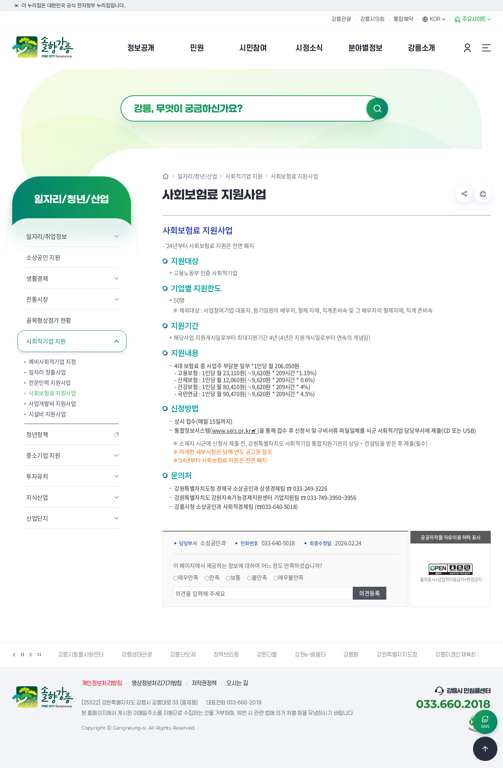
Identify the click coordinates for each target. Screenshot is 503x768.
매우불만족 (291, 577)
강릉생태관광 (137, 655)
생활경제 (37, 278)
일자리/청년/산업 (197, 176)
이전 (14, 654)
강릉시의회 (372, 19)
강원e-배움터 (310, 655)
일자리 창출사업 (47, 371)
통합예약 (403, 19)
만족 (214, 577)
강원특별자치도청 (397, 655)
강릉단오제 (183, 655)
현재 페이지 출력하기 (483, 194)
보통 (236, 577)
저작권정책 (204, 683)
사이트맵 (486, 47)
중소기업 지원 (43, 455)
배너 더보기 (39, 654)
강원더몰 (267, 655)
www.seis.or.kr (234, 430)
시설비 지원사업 (47, 413)
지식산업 (37, 497)
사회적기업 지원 (46, 341)
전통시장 (37, 299)
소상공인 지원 (43, 257)
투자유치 (37, 476)
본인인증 (468, 47)
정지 (22, 654)
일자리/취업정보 (46, 236)
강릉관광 (341, 19)
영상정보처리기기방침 (157, 683)
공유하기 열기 (464, 194)
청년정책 (37, 434)
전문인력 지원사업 (50, 382)
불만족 (259, 577)
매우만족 (188, 577)
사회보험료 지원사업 (52, 392)
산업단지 (37, 518)
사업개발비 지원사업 (52, 403)
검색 (377, 108)
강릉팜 (351, 655)
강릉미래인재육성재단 (460, 655)
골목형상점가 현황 (48, 320)
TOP (485, 749)
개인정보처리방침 (102, 683)
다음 (31, 654)
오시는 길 (237, 683)
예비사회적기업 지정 (52, 361)
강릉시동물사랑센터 (81, 655)
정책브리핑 (226, 655)
